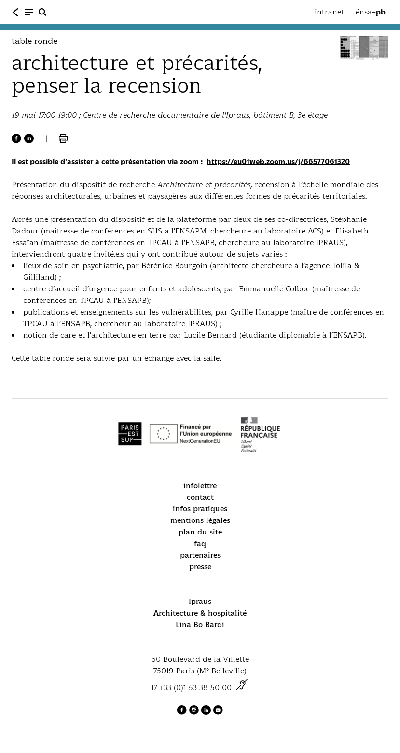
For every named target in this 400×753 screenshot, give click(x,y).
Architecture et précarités (204, 184)
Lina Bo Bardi (200, 624)
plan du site (200, 532)
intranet (329, 12)
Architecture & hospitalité (200, 613)
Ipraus (200, 601)
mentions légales (200, 520)
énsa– (371, 12)
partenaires (200, 555)
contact (200, 497)
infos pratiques (200, 509)
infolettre (200, 485)
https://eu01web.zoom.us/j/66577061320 (278, 161)
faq (200, 543)
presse (200, 566)
